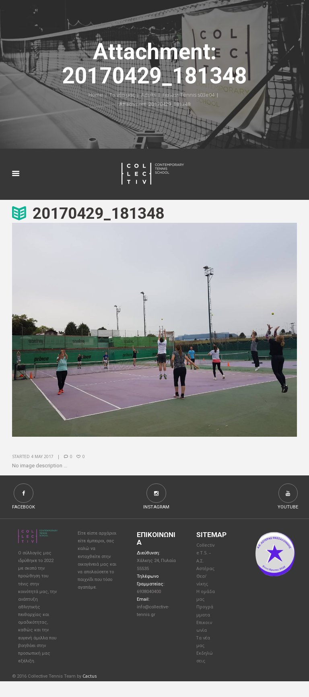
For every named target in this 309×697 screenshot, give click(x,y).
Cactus (89, 692)
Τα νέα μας (121, 95)
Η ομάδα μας (203, 603)
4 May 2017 (42, 457)
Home (94, 95)
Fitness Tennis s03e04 (189, 95)
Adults (148, 95)
